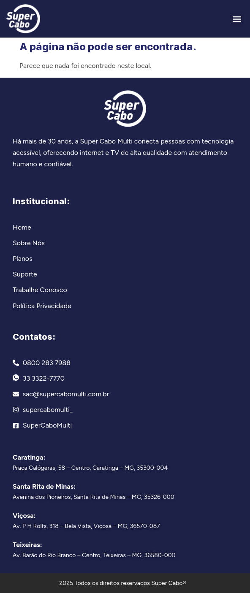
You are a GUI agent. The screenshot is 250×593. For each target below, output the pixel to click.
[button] (237, 19)
